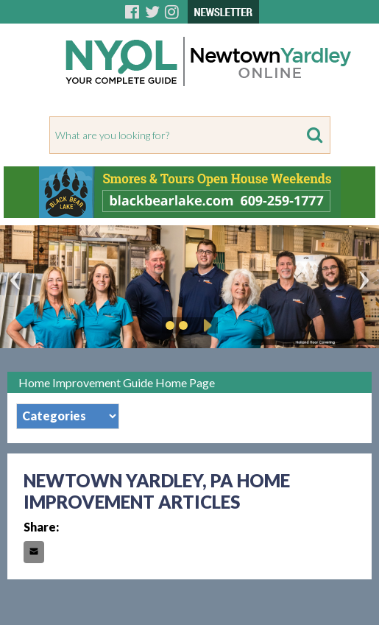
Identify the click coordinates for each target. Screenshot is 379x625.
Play (205, 325)
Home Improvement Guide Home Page (116, 382)
